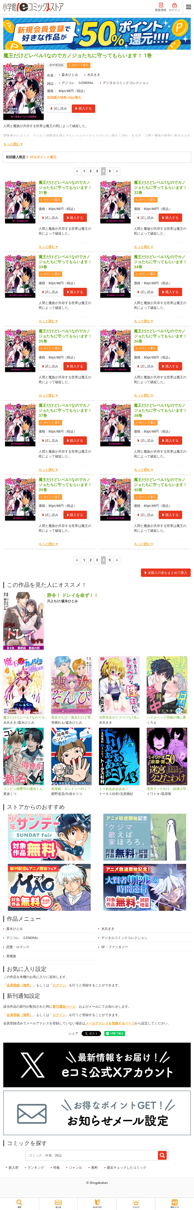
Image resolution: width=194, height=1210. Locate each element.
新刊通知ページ (64, 1006)
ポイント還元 (80, 65)
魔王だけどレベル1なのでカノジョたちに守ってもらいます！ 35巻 (65, 336)
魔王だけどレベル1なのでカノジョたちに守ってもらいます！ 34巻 (160, 262)
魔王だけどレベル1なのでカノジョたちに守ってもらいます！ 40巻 (160, 484)
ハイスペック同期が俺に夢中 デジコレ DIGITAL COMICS (168, 717)
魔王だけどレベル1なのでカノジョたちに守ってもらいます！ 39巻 (65, 484)
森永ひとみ (70, 75)
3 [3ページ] (97, 171)
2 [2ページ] (91, 171)
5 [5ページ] (110, 171)
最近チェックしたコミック (126, 1167)
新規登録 (160, 7)
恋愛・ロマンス (17, 947)
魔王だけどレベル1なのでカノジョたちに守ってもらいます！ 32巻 (160, 187)
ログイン (174, 7)
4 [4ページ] (103, 171)
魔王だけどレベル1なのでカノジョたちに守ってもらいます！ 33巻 (65, 262)
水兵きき (93, 75)
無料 (94, 1167)
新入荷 (13, 1167)
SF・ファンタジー (114, 947)
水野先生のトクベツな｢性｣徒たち (121, 717)
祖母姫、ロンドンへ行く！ (71, 789)
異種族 (11, 956)
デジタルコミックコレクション (126, 83)
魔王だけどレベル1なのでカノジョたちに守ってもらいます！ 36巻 (160, 336)
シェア (73, 1033)
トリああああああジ (114, 789)
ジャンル (75, 1167)
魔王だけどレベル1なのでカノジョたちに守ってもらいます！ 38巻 (160, 410)
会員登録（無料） (20, 985)
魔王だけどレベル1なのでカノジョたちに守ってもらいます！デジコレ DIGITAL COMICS (25, 717)
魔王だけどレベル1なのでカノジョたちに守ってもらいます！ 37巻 (65, 410)
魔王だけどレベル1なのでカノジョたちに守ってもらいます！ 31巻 (65, 187)
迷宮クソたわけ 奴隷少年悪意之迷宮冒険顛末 (168, 789)
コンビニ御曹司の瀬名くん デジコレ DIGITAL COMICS (25, 789)
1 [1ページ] (84, 171)
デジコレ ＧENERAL (77, 83)
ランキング (36, 1167)
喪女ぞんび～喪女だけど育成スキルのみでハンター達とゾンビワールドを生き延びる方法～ (73, 717)
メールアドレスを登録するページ (110, 1023)
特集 (56, 1167)
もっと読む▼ (13, 144)
